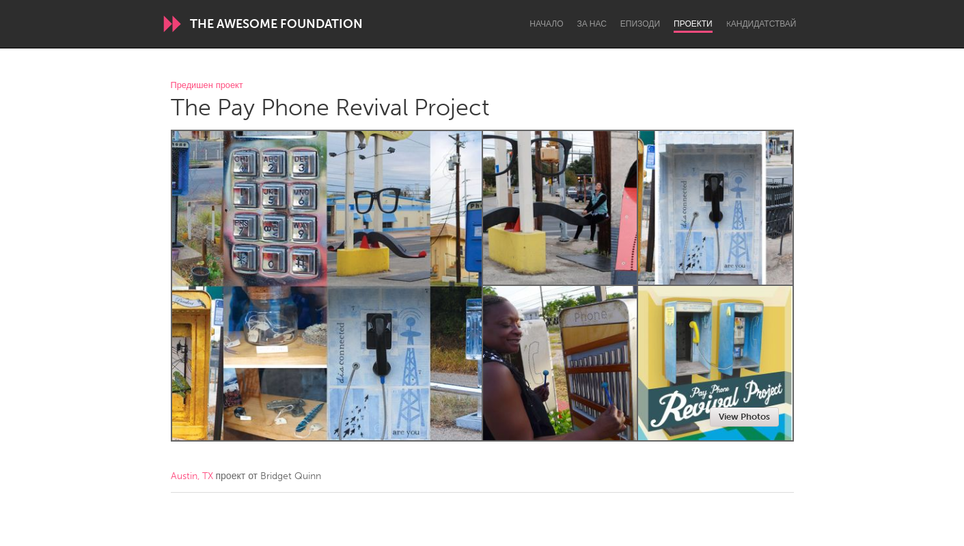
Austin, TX (192, 476)
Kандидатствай (761, 24)
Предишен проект (207, 85)
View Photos (744, 417)
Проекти (693, 24)
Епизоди (640, 24)
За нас (592, 24)
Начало (546, 24)
